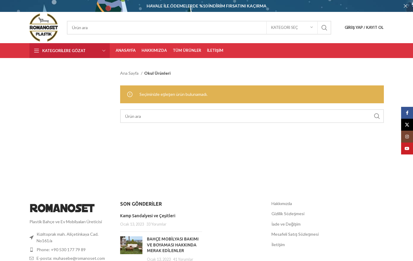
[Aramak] (199, 27)
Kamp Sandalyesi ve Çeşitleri (147, 214)
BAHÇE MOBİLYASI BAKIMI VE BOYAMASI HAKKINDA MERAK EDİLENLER (173, 244)
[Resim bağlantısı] (62, 206)
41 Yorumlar (183, 258)
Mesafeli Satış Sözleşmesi (295, 233)
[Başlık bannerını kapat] (405, 6)
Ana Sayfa (129, 72)
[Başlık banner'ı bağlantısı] (197, 6)
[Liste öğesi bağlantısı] (70, 249)
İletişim (278, 243)
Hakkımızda (281, 202)
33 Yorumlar (156, 223)
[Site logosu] (43, 26)
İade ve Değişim (286, 223)
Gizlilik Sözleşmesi (287, 212)
